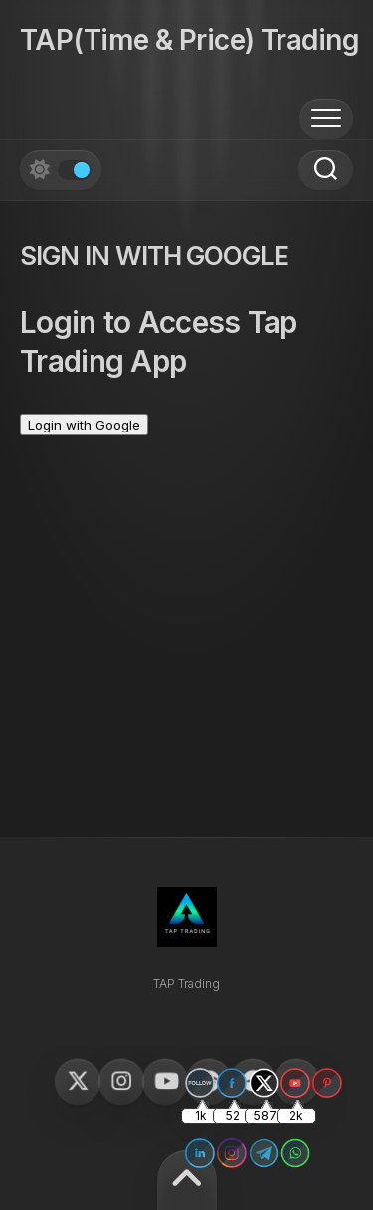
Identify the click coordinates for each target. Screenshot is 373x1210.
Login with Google (84, 424)
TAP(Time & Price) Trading (189, 40)
